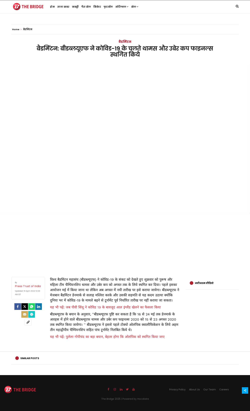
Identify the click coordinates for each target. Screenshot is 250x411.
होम (52, 7)
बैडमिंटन (125, 42)
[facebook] (17, 306)
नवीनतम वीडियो (204, 283)
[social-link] (28, 322)
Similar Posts (29, 358)
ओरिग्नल (122, 7)
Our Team (209, 389)
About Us (194, 389)
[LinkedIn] (38, 306)
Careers (224, 389)
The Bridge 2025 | (112, 399)
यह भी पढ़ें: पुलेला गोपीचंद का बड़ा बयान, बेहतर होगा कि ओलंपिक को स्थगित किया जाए (107, 337)
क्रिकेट (97, 7)
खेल (135, 7)
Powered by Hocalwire (136, 399)
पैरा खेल (86, 7)
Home (17, 29)
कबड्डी (75, 7)
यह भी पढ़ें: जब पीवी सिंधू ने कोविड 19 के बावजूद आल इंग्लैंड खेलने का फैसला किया (105, 307)
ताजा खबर (63, 7)
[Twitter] (24, 306)
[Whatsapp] (31, 306)
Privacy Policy (177, 389)
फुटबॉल (108, 7)
